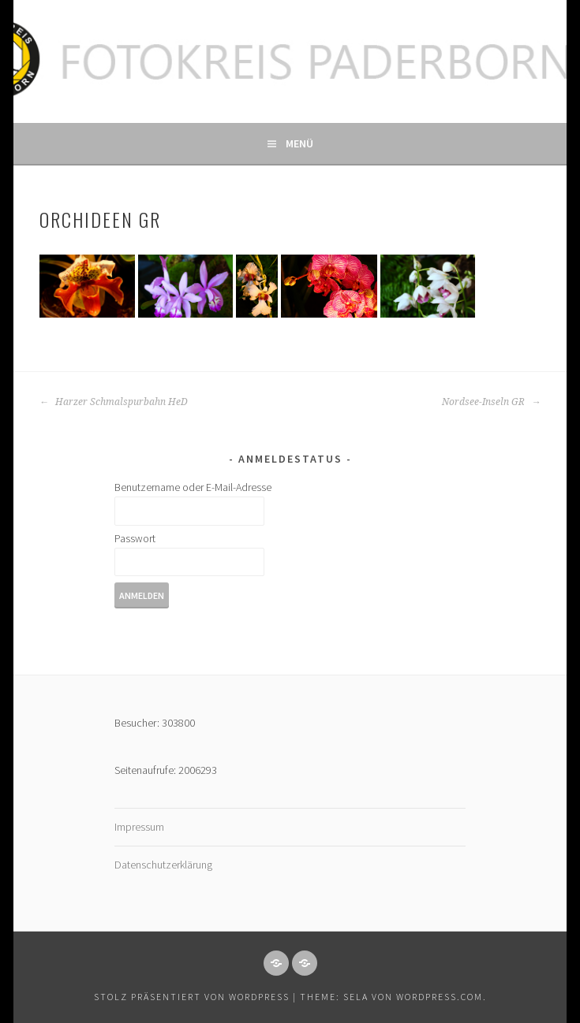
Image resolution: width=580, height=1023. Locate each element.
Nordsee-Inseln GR (491, 401)
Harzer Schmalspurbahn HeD (113, 401)
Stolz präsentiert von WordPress (192, 997)
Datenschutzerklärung (163, 864)
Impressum (139, 827)
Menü (299, 143)
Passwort (134, 538)
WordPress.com (439, 997)
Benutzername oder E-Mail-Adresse (192, 487)
